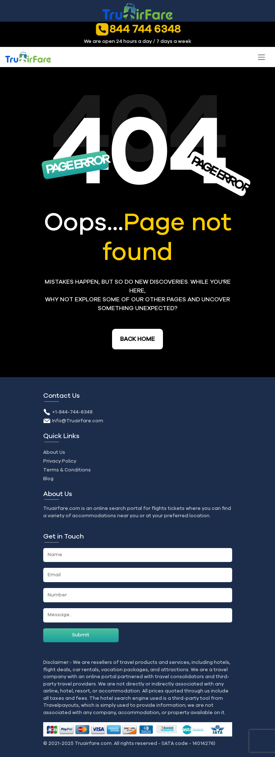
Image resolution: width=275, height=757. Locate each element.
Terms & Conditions (67, 470)
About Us (54, 452)
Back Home (137, 339)
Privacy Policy (59, 461)
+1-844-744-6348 (72, 412)
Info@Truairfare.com (77, 421)
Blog (48, 478)
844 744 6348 (138, 29)
